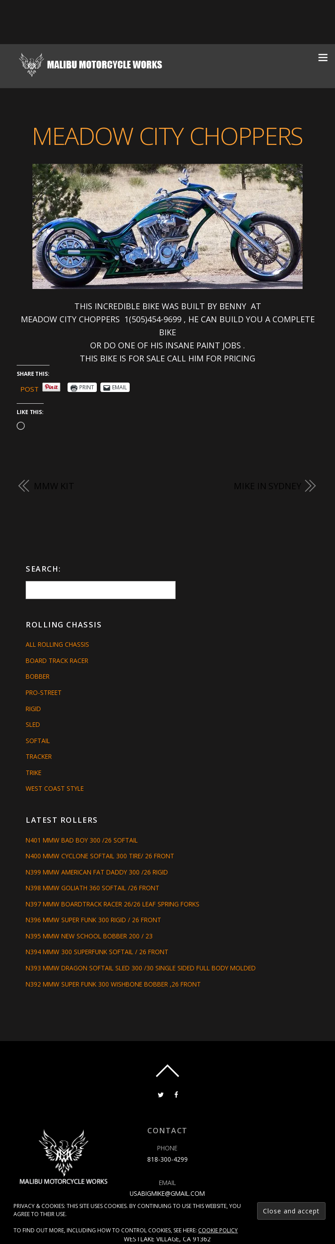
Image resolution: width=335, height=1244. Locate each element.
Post (29, 387)
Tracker (39, 756)
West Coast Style (55, 788)
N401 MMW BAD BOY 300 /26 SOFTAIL (82, 840)
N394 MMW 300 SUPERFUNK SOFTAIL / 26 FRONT (97, 951)
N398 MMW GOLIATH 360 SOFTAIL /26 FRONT (92, 887)
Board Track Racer (57, 660)
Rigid (33, 708)
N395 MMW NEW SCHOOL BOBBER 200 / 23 (89, 936)
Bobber (38, 676)
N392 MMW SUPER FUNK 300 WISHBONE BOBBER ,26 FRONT (113, 983)
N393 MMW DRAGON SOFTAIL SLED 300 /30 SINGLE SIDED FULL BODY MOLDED (141, 968)
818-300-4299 (167, 1159)
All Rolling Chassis (57, 644)
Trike (33, 772)
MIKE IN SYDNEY (267, 486)
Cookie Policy (218, 1230)
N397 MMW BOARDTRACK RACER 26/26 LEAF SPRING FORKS (112, 904)
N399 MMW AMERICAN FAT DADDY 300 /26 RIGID (97, 872)
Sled (33, 724)
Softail (38, 740)
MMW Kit (54, 486)
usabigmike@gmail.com (167, 1193)
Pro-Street (44, 692)
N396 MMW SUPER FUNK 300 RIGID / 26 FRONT (93, 919)
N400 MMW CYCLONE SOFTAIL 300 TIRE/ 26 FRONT (100, 856)
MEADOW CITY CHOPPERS (167, 135)
